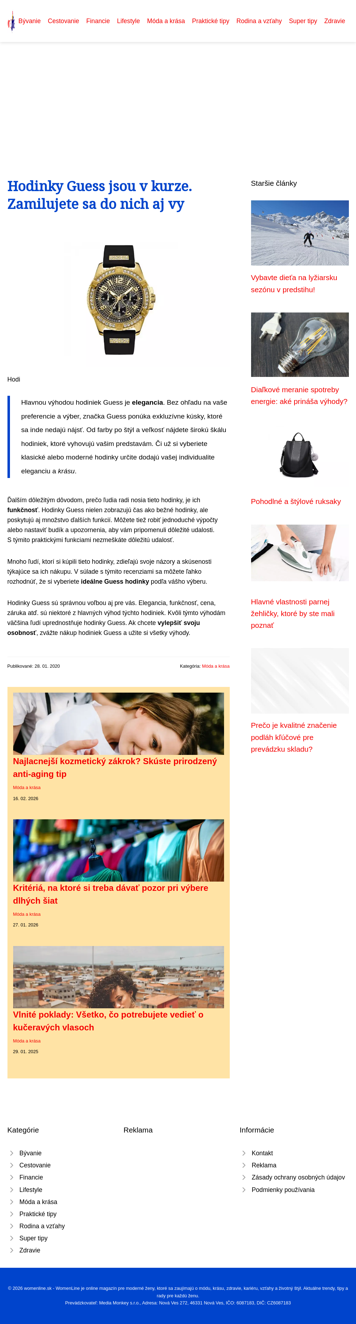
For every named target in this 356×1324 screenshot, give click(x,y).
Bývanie (29, 21)
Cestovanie (63, 21)
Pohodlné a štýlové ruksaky (296, 501)
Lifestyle (128, 21)
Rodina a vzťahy (259, 21)
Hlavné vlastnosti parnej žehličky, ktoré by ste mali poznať (293, 614)
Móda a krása (166, 21)
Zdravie (334, 21)
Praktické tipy (210, 21)
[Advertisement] (178, 95)
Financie (98, 21)
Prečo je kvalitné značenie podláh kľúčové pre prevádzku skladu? (294, 737)
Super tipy (303, 21)
